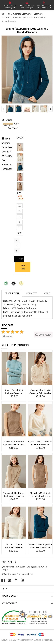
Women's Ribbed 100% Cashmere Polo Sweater (40, 391)
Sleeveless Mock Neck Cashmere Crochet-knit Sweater (40, 494)
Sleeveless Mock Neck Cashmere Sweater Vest (14, 443)
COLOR (20, 137)
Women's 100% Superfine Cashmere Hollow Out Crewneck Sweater (40, 546)
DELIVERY (31, 293)
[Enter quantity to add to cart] (17, 245)
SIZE (19, 193)
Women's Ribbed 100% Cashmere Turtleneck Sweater (13, 494)
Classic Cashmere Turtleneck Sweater (14, 546)
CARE (47, 293)
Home (7, 14)
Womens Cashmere (22, 14)
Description (11, 293)
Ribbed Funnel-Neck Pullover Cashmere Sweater (14, 392)
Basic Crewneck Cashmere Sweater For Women (40, 443)
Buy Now (22, 267)
